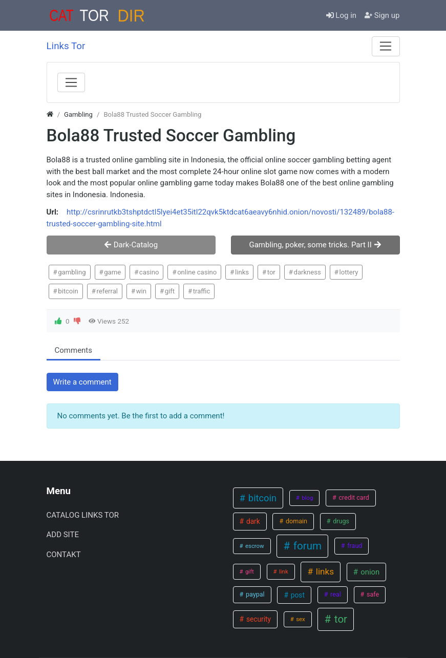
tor (271, 272)
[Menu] (385, 46)
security (258, 619)
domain (295, 521)
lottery (348, 272)
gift (170, 291)
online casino (197, 272)
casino (149, 272)
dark (252, 521)
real (335, 594)
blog (306, 497)
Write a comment (82, 382)
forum (306, 546)
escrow (254, 545)
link (283, 571)
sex (299, 619)
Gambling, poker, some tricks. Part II (315, 244)
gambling (72, 272)
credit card (353, 497)
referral (107, 291)
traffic (201, 291)
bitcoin (68, 291)
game (112, 272)
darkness (307, 272)
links (242, 272)
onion (369, 572)
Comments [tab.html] (74, 350)
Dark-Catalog (131, 244)
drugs (340, 521)
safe (372, 594)
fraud (354, 545)
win (141, 291)
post (296, 595)
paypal (254, 594)
